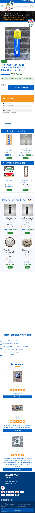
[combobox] (22, 6)
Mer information (8, 98)
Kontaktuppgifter (6, 503)
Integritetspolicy (6, 508)
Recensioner (7, 123)
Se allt (30, 199)
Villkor (3, 506)
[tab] (17, 98)
